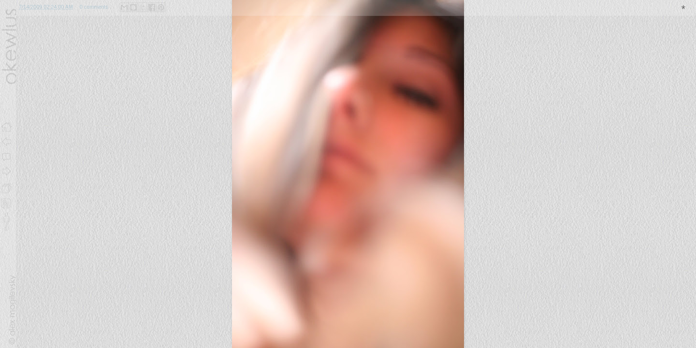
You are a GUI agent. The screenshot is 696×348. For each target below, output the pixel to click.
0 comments (94, 7)
